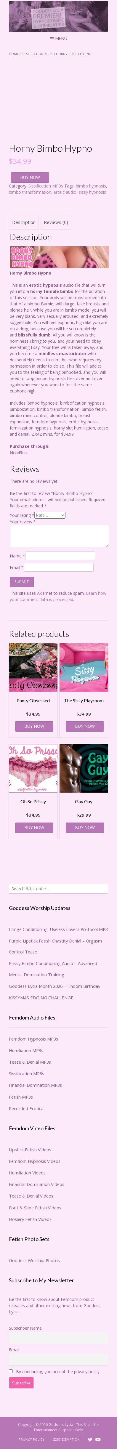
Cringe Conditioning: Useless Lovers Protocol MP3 (58, 929)
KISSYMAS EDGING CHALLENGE (41, 998)
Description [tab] (24, 222)
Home (14, 54)
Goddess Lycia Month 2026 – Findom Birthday (54, 986)
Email (17, 567)
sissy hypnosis (92, 192)
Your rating (22, 515)
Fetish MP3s (21, 1097)
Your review (23, 522)
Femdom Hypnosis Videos (34, 1161)
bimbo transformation (30, 192)
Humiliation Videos (27, 1173)
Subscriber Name (25, 1328)
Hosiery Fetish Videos (30, 1219)
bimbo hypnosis (91, 186)
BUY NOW (30, 177)
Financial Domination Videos (36, 1184)
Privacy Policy (31, 1439)
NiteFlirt (18, 452)
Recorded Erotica (26, 1108)
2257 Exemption (66, 1439)
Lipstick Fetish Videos (30, 1150)
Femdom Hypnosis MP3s (33, 1039)
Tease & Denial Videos (31, 1196)
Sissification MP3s (37, 54)
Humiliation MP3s (26, 1050)
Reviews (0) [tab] (56, 222)
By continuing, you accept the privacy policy (54, 1371)
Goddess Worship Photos (34, 1260)
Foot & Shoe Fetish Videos (35, 1208)
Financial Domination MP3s (35, 1085)
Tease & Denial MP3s (30, 1062)
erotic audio (65, 192)
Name (17, 556)
